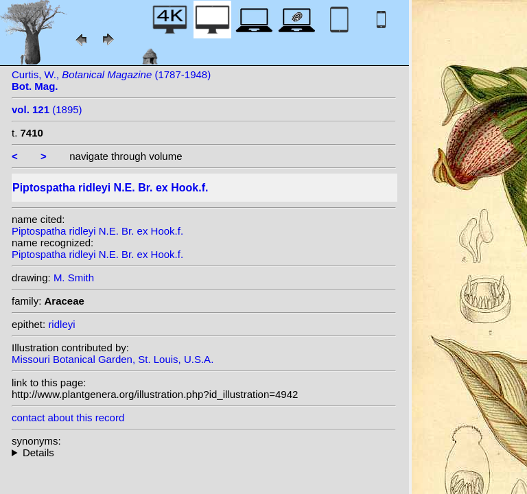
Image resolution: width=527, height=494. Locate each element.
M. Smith (74, 277)
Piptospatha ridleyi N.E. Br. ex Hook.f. (97, 231)
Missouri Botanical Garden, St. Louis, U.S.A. (112, 359)
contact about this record (68, 417)
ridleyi (61, 324)
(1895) (47, 109)
